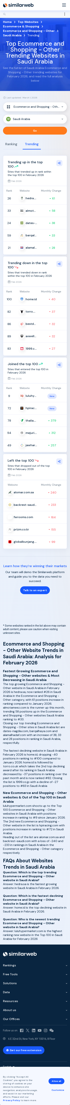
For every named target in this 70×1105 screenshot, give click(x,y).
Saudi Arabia (12, 35)
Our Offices (11, 1019)
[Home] (18, 5)
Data (6, 992)
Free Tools (10, 974)
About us (9, 1010)
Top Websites (28, 22)
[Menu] (64, 5)
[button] (35, 106)
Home (7, 22)
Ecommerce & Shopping (21, 26)
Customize (58, 1090)
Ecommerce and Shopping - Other (29, 31)
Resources (10, 1001)
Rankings (9, 965)
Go (35, 130)
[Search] (35, 14)
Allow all (56, 1081)
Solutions (10, 983)
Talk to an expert (35, 590)
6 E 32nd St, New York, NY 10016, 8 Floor (31, 1038)
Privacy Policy (11, 1100)
